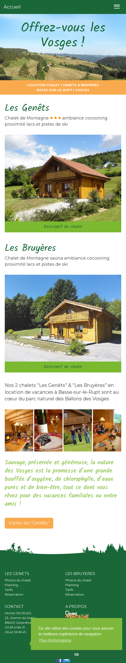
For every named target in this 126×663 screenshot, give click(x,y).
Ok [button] (76, 654)
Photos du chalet (18, 580)
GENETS (70, 85)
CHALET (52, 85)
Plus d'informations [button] (55, 640)
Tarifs (9, 590)
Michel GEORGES (18, 613)
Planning (11, 585)
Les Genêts (27, 108)
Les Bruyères (30, 248)
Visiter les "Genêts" (29, 523)
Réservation (14, 594)
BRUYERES (90, 85)
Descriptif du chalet (63, 226)
